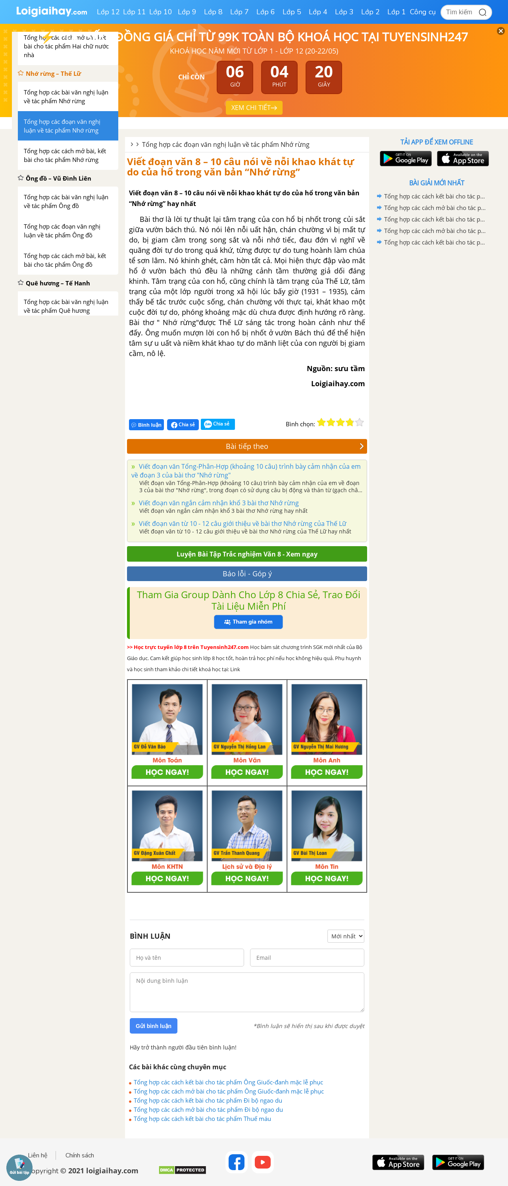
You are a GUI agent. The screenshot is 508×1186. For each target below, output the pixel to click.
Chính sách (79, 1155)
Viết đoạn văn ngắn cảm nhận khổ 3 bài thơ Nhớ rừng (218, 503)
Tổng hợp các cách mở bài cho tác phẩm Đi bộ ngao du (208, 1109)
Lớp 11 (134, 12)
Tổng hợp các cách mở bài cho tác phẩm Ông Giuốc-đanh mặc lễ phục (229, 1091)
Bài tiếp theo (295, 446)
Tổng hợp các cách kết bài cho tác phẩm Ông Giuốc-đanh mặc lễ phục (228, 1082)
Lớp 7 (239, 12)
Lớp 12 (108, 12)
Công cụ (423, 12)
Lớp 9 (187, 12)
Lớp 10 (160, 12)
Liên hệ (38, 1155)
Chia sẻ (183, 424)
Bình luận (146, 425)
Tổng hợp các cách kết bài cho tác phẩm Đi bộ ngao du (208, 1100)
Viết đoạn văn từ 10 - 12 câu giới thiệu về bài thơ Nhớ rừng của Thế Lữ (241, 523)
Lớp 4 (318, 12)
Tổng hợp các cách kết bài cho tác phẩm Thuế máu (202, 1118)
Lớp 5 (292, 12)
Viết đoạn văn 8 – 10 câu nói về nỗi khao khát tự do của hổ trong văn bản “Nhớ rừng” (240, 166)
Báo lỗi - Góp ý (247, 573)
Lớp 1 (396, 12)
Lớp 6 (265, 12)
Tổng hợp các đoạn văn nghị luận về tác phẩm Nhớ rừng (226, 144)
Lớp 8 (213, 12)
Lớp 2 (370, 12)
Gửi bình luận (153, 1026)
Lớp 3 (344, 12)
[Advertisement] (436, 374)
